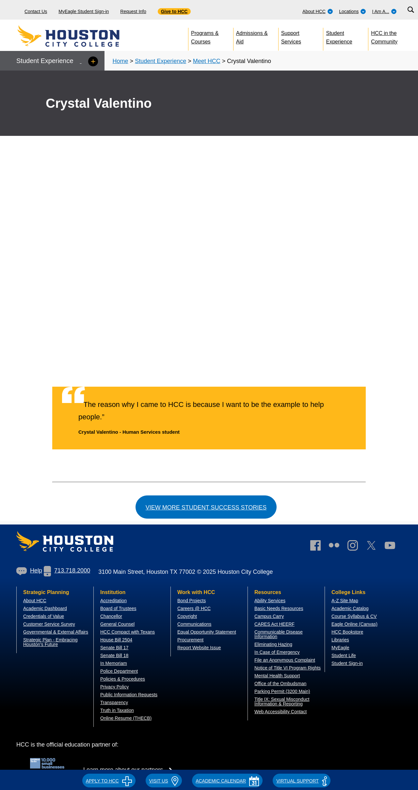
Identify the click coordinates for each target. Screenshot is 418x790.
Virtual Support (301, 780)
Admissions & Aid (252, 36)
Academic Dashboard (45, 608)
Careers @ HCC (194, 608)
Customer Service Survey (49, 624)
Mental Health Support (277, 675)
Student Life (343, 655)
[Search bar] (410, 10)
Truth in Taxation (117, 710)
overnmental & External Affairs (57, 632)
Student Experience (339, 36)
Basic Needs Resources (278, 608)
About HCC (317, 11)
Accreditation (113, 600)
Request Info (133, 11)
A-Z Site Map (344, 600)
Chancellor (111, 616)
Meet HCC (206, 61)
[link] (356, 547)
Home (120, 61)
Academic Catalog (350, 608)
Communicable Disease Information (278, 634)
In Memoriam (113, 663)
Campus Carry (269, 616)
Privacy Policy (114, 686)
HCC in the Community (384, 36)
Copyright (187, 616)
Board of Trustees (118, 608)
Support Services (291, 36)
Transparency (114, 702)
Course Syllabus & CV (354, 616)
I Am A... (384, 11)
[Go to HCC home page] (83, 35)
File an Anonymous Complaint (284, 660)
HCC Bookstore (347, 632)
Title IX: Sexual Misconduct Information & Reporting (281, 701)
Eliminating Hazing (273, 644)
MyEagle (340, 647)
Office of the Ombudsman (280, 683)
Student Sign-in (347, 663)
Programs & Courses (204, 36)
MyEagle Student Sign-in (83, 11)
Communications (194, 624)
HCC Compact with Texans (127, 632)
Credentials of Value (43, 616)
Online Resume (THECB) (126, 718)
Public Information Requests (128, 694)
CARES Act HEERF (274, 624)
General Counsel (117, 624)
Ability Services (269, 600)
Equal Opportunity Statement (206, 632)
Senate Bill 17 (114, 647)
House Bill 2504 (116, 639)
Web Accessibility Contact (280, 711)
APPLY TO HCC (109, 780)
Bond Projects (191, 600)
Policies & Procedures (122, 679)
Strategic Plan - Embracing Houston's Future (50, 642)
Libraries (340, 639)
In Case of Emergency (277, 652)
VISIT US (164, 780)
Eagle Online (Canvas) (354, 624)
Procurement (190, 639)
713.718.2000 (67, 570)
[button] (109, 780)
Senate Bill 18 (114, 655)
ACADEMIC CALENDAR (227, 780)
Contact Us (35, 11)
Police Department (119, 671)
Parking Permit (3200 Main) (282, 691)
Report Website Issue (199, 647)
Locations (352, 11)
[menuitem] (317, 10)
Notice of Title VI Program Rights (287, 667)
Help (29, 570)
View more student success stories (206, 507)
